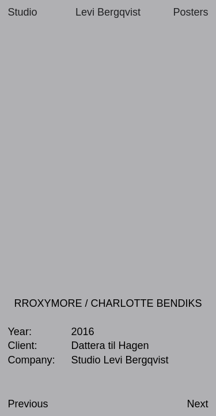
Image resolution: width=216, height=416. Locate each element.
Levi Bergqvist (108, 12)
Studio (22, 12)
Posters (190, 12)
